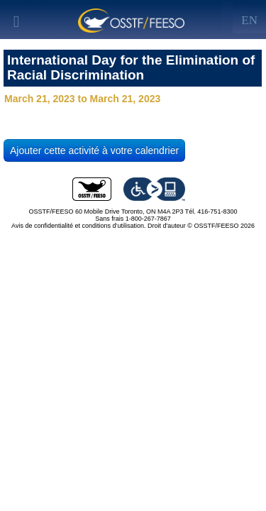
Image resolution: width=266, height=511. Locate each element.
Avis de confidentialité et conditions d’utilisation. (78, 225)
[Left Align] (249, 17)
